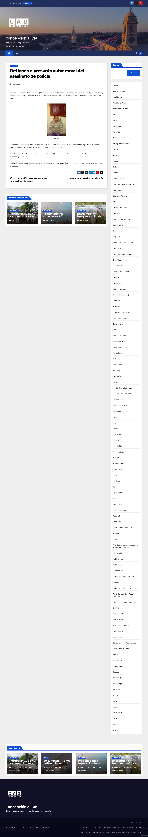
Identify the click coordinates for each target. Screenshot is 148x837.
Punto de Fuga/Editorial (123, 576)
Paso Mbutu (118, 516)
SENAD (116, 654)
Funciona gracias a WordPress (16, 827)
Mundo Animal (119, 464)
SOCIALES (117, 660)
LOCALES (117, 434)
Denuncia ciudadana (122, 254)
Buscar (116, 65)
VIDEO (115, 718)
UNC (115, 701)
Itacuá (115, 417)
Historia (116, 370)
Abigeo (116, 85)
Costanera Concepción (123, 242)
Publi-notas (118, 559)
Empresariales (119, 324)
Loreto (116, 440)
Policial (116, 533)
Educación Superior (121, 312)
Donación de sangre (121, 295)
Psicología (117, 553)
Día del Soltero (119, 289)
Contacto (139, 822)
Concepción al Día (21, 38)
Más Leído (117, 446)
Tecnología (117, 678)
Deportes (117, 260)
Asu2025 (116, 149)
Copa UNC (117, 237)
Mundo (116, 458)
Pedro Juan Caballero (122, 527)
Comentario (118, 225)
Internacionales (119, 411)
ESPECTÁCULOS (120, 336)
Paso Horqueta (119, 510)
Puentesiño (118, 571)
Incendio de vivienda (122, 394)
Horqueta (117, 376)
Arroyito (116, 132)
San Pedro (117, 637)
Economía (117, 301)
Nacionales (118, 469)
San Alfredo (118, 620)
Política (116, 539)
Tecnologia (117, 684)
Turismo (116, 695)
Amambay (117, 126)
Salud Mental (119, 614)
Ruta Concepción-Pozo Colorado (123, 595)
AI (114, 114)
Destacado (117, 283)
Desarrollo (117, 266)
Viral (115, 724)
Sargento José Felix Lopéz (124, 643)
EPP (114, 330)
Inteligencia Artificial (122, 405)
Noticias (116, 481)
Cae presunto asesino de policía (86, 178)
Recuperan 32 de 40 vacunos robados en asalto (22, 216)
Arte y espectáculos (121, 144)
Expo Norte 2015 (120, 347)
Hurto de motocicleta (122, 388)
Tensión (116, 689)
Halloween (117, 365)
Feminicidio (118, 353)
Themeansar (44, 827)
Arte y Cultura (119, 138)
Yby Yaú (116, 730)
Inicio (18, 53)
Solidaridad (118, 666)
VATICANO (117, 713)
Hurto (115, 382)
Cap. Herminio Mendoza (123, 184)
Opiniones (117, 493)
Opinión (116, 487)
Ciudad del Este (120, 208)
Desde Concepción (121, 272)
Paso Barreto (118, 504)
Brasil (115, 173)
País (115, 498)
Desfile (116, 277)
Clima (115, 213)
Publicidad (117, 565)
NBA (115, 475)
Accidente (117, 97)
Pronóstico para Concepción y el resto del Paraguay (126, 546)
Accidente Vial (119, 103)
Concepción (14, 66)
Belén (115, 167)
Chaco (115, 202)
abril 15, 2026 (17, 767)
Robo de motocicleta (122, 588)
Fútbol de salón (120, 359)
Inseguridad (118, 400)
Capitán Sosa (119, 190)
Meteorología (118, 452)
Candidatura (118, 178)
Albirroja (116, 120)
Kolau (115, 429)
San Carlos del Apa (121, 625)
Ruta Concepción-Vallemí (124, 602)
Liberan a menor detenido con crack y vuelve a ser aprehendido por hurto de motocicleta (111, 832)
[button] (136, 53)
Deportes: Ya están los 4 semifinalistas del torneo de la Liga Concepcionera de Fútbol (113, 827)
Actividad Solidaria (121, 109)
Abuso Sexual (119, 91)
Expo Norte (118, 341)
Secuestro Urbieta (121, 649)
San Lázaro (118, 631)
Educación (117, 306)
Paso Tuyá (117, 522)
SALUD (116, 608)
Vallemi (116, 707)
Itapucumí (117, 423)
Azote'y (116, 155)
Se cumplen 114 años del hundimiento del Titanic (57, 763)
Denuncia (117, 248)
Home (132, 822)
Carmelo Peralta (120, 196)
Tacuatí (116, 672)
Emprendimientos (120, 318)
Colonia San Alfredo (121, 219)
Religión (116, 582)
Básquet (116, 161)
